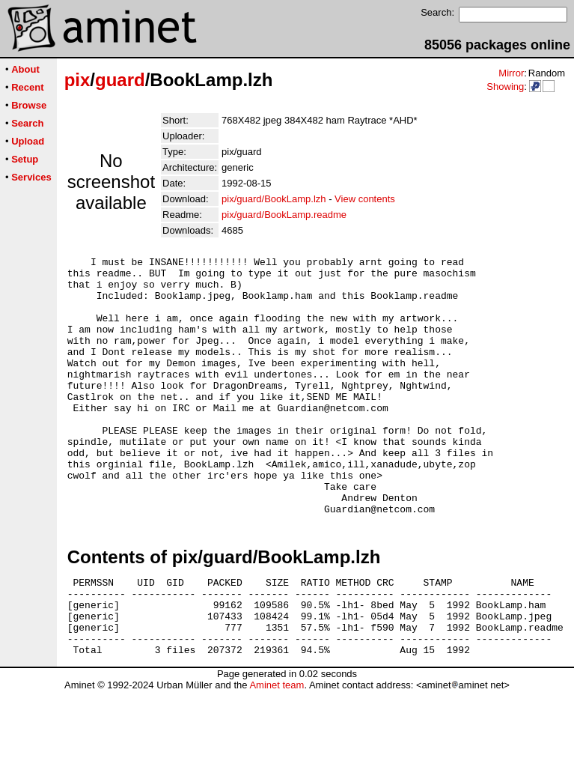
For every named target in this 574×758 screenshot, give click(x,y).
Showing (505, 86)
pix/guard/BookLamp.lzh (274, 198)
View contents (365, 198)
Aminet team (276, 752)
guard (120, 80)
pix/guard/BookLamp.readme (284, 214)
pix (77, 80)
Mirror (511, 73)
